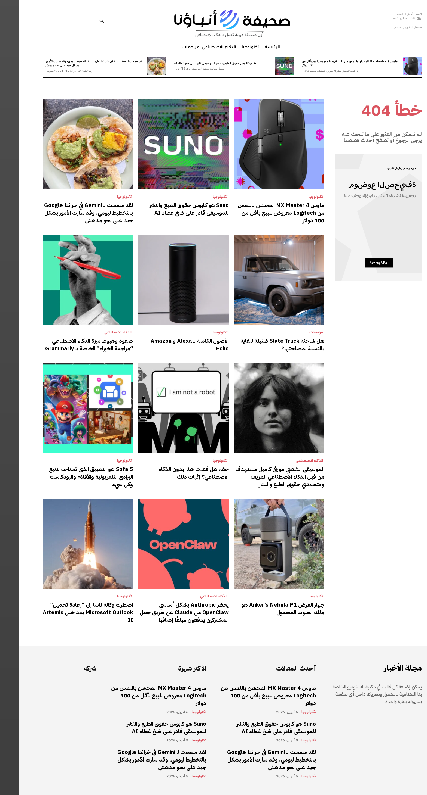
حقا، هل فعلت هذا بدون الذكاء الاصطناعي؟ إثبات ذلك (175, 473)
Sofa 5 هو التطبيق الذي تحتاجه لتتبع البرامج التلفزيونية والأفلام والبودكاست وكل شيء (72, 476)
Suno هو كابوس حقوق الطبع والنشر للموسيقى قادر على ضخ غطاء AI (199, 63)
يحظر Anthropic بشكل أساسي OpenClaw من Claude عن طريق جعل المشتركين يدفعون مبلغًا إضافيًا (165, 612)
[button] (83, 21)
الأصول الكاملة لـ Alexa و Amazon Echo (171, 345)
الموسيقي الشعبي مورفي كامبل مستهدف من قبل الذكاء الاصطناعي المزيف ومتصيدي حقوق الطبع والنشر (261, 476)
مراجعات (297, 332)
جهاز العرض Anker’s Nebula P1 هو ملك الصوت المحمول (264, 608)
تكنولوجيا (297, 197)
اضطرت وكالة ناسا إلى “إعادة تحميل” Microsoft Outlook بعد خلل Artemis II (69, 612)
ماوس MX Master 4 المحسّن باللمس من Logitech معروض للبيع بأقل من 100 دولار (331, 63)
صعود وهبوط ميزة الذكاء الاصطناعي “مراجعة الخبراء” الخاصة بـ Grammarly (70, 345)
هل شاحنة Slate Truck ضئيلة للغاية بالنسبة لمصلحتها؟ (264, 345)
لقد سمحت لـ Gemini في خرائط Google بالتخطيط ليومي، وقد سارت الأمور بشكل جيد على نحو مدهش (75, 63)
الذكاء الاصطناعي (99, 332)
